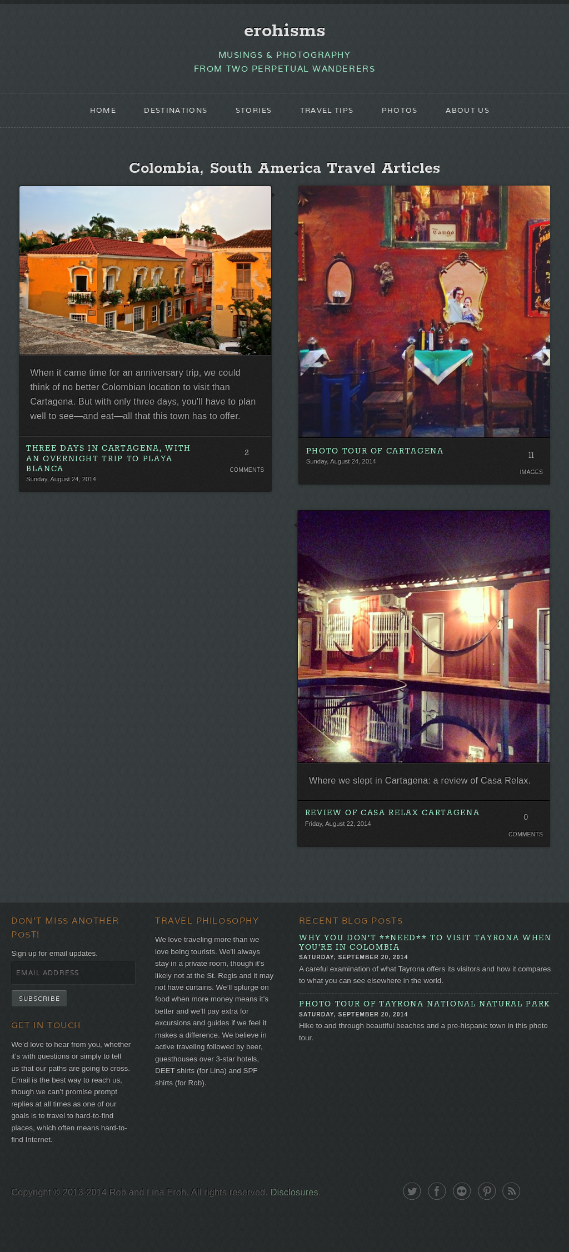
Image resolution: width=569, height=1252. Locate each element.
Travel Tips (329, 114)
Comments (246, 495)
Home (92, 114)
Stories (251, 114)
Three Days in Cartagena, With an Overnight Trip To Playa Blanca (110, 484)
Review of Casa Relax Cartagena (393, 838)
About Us (477, 114)
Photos (406, 114)
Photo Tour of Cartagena (375, 457)
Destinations (168, 114)
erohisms (284, 31)
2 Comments (246, 480)
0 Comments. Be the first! (524, 844)
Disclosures (306, 1231)
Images (530, 479)
